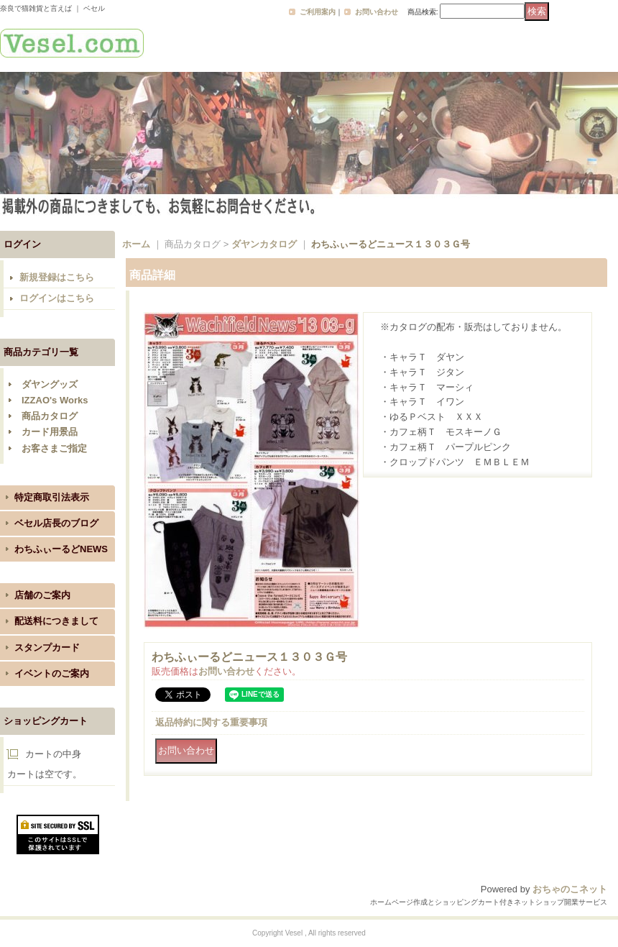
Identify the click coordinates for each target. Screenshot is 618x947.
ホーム (136, 244)
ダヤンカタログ (264, 244)
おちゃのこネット (569, 889)
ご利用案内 (318, 12)
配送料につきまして (56, 621)
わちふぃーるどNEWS (61, 549)
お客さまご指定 (54, 448)
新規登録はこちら (56, 277)
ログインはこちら (56, 298)
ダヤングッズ (50, 384)
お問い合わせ (376, 12)
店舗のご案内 (42, 595)
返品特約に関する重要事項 (211, 722)
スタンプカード (47, 647)
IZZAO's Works (55, 400)
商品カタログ (50, 416)
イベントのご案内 (51, 673)
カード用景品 (50, 431)
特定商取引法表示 (51, 497)
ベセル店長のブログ (56, 523)
